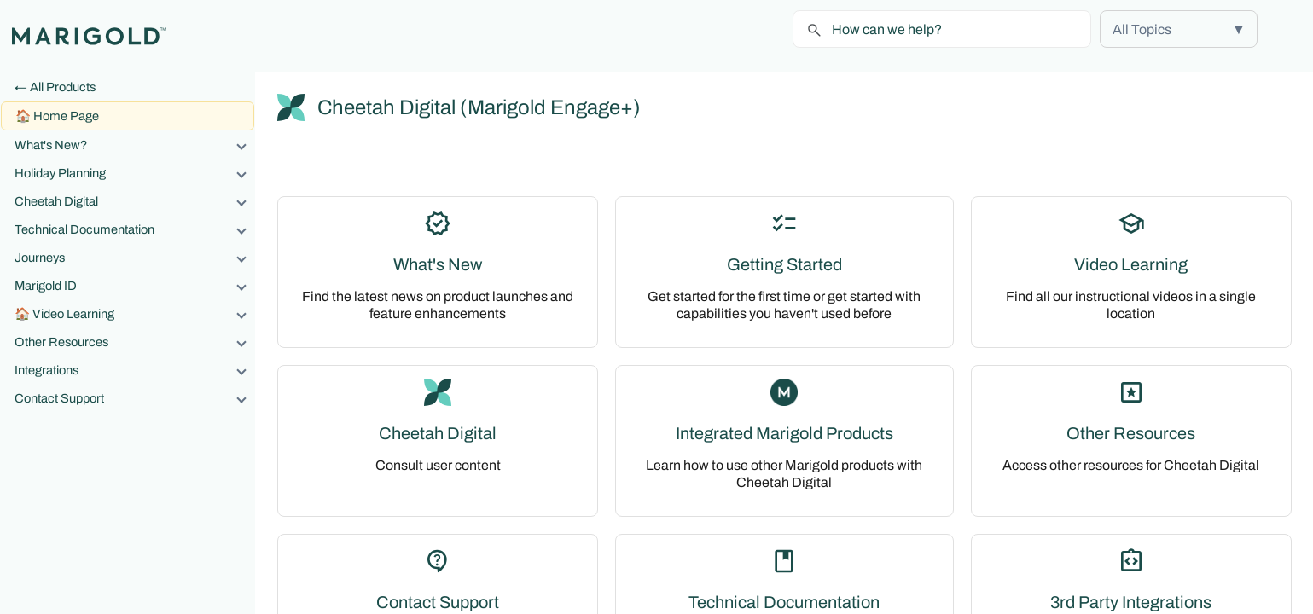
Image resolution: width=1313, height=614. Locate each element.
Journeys (134, 257)
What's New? (134, 145)
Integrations (134, 370)
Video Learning (143, 313)
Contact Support (134, 398)
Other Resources (134, 342)
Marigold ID (134, 285)
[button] (1179, 29)
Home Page (66, 116)
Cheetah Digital (134, 201)
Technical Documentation (134, 229)
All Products (63, 87)
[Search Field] (942, 29)
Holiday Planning (134, 173)
